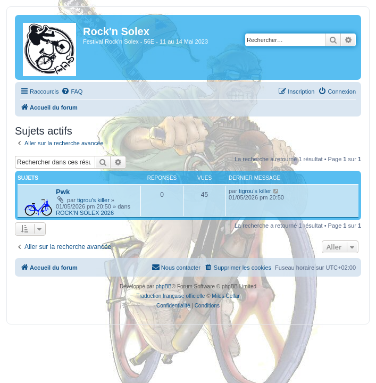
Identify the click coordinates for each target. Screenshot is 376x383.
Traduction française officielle (170, 296)
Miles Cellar (225, 296)
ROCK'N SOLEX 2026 (85, 213)
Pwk (63, 192)
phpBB (164, 286)
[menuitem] (71, 91)
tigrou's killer (93, 200)
